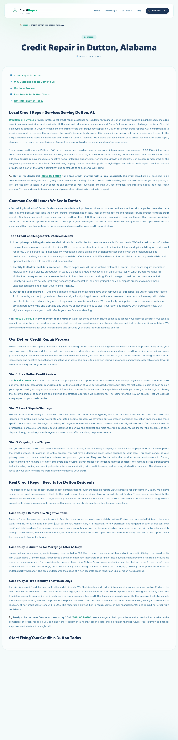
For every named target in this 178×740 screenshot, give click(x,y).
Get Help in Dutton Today (28, 100)
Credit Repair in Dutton (27, 75)
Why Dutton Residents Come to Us (34, 81)
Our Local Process (24, 88)
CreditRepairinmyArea (21, 120)
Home (97, 10)
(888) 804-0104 (157, 10)
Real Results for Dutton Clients (32, 94)
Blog (139, 10)
